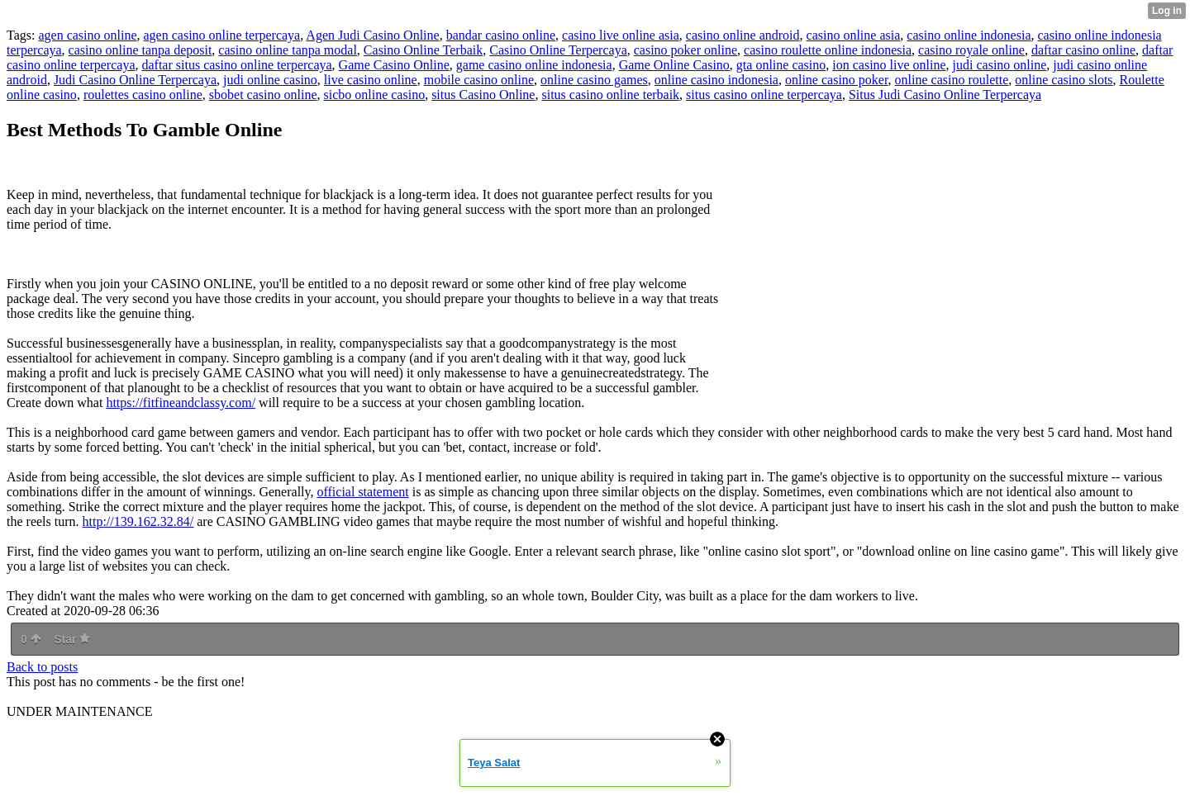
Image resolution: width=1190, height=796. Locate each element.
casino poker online (685, 50)
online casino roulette (952, 80)
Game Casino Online (394, 65)
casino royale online (971, 50)
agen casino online (87, 35)
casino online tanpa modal (287, 50)
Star (72, 639)
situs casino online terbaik (610, 95)
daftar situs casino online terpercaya (236, 65)
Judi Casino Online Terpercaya (135, 80)
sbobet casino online (263, 95)
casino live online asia (620, 35)
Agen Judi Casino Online (372, 35)
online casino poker (836, 80)
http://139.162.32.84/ (138, 521)
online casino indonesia (716, 80)
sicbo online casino (374, 95)
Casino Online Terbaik (423, 50)
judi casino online (1000, 65)
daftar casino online (1083, 50)
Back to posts (42, 667)
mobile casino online (479, 80)
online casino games (594, 80)
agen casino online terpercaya (222, 35)
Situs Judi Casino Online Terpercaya (945, 95)
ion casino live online (888, 65)
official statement (362, 492)
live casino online (370, 80)
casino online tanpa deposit (140, 50)
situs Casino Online (483, 95)
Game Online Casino (674, 65)
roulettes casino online (142, 95)
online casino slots (1063, 80)
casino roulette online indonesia (828, 50)
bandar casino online (500, 35)
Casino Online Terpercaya (558, 50)
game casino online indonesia (534, 65)
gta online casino (781, 65)
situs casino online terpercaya (764, 95)
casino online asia (854, 35)
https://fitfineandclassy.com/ (180, 403)
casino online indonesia (969, 35)
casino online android (743, 35)
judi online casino (270, 80)
